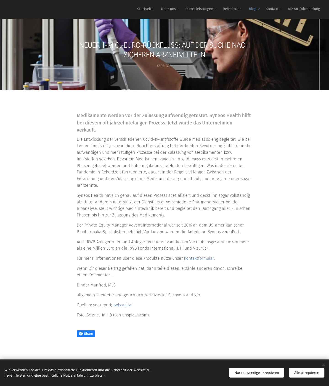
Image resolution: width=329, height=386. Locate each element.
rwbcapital (123, 305)
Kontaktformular (199, 258)
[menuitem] (268, 9)
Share (86, 333)
